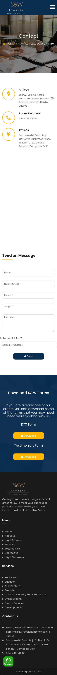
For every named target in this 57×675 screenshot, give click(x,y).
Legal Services (13, 540)
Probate (10, 590)
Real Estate (11, 577)
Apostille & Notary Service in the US (26, 594)
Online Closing (13, 599)
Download (28, 436)
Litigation (10, 582)
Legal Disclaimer (14, 557)
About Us (10, 536)
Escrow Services (14, 603)
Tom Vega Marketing (28, 671)
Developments (13, 607)
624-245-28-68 (15, 653)
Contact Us (11, 553)
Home (8, 531)
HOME (8, 43)
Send (28, 356)
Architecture (12, 586)
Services (10, 544)
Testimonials (12, 548)
